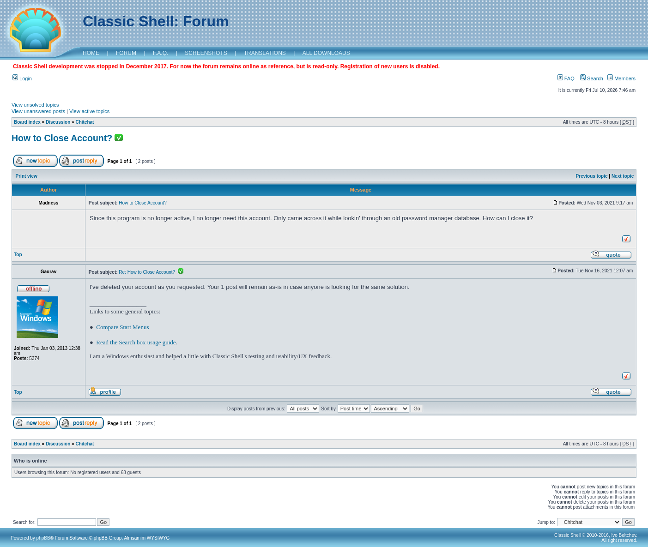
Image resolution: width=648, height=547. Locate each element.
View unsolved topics (35, 105)
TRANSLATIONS (265, 53)
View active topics (89, 111)
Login (22, 78)
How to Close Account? (62, 138)
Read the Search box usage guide (136, 342)
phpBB (43, 538)
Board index (27, 122)
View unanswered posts (38, 111)
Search (591, 78)
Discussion (58, 122)
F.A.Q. (160, 53)
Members (621, 78)
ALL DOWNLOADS (326, 53)
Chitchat (84, 122)
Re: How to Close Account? (151, 272)
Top (18, 254)
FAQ (566, 78)
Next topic (623, 176)
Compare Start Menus (122, 327)
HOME (91, 53)
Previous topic (592, 176)
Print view (26, 176)
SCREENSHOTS (206, 53)
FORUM (126, 53)
